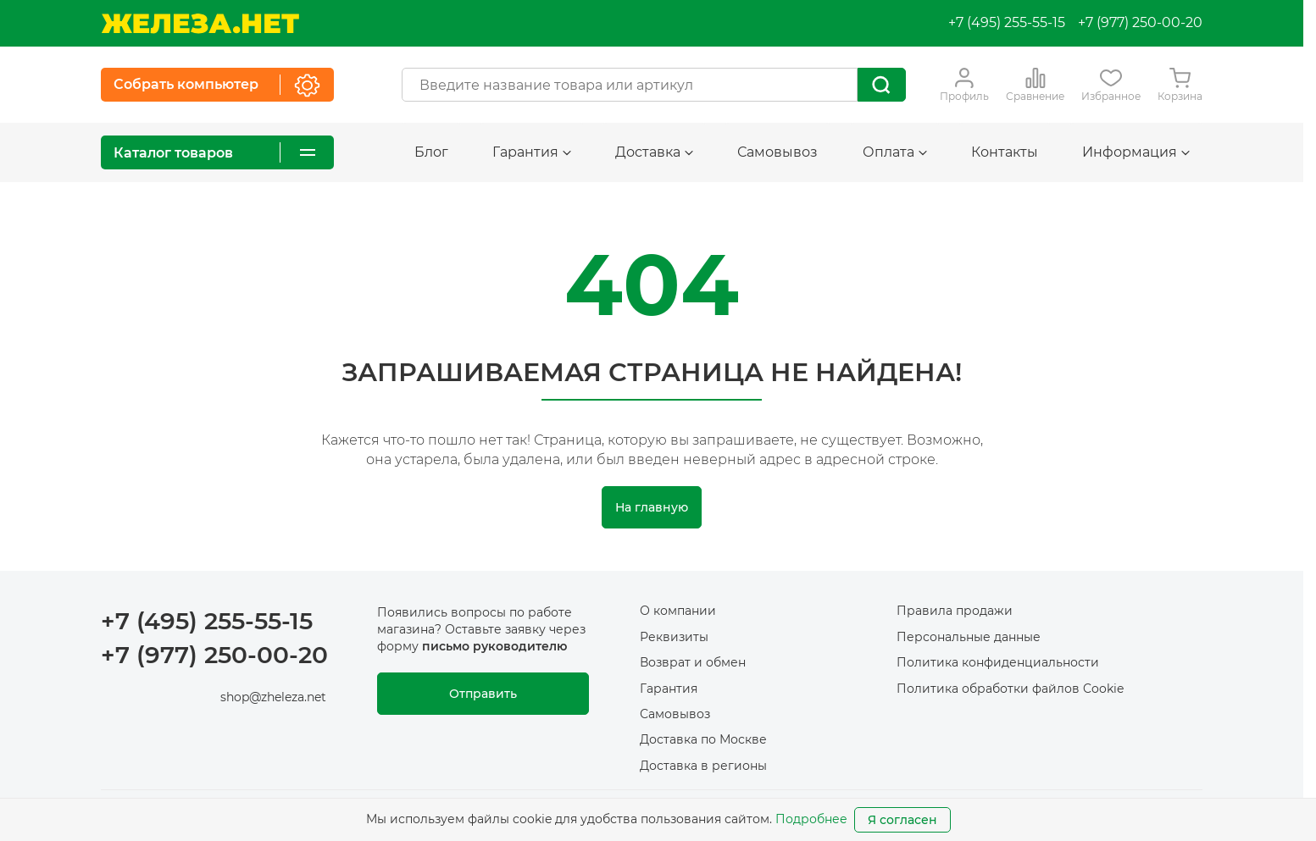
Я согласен (902, 819)
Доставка (654, 152)
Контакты (1004, 152)
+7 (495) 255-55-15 (1006, 22)
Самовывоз (777, 152)
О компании (678, 610)
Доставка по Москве (703, 739)
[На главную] (200, 23)
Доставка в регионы (703, 765)
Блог (431, 152)
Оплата (895, 152)
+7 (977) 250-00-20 (1140, 22)
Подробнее (811, 819)
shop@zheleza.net (273, 697)
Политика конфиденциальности (998, 662)
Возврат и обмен (693, 662)
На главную (651, 507)
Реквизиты (674, 637)
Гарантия (531, 152)
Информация (1136, 152)
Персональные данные (969, 637)
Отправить (483, 693)
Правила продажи (955, 610)
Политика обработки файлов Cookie (1010, 688)
